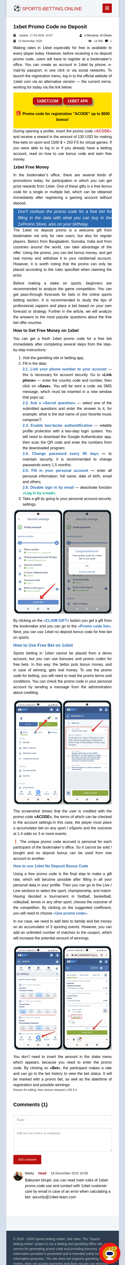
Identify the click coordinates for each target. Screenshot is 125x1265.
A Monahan (91, 35)
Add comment (27, 1159)
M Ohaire (106, 35)
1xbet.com (47, 101)
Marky (29, 1173)
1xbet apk (77, 101)
